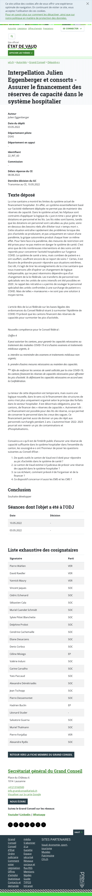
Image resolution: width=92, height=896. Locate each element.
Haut (78, 832)
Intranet (28, 886)
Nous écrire (18, 801)
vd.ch (11, 62)
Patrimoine (48, 855)
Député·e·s (54, 62)
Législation (22, 28)
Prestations (48, 28)
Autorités (12, 28)
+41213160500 (16, 787)
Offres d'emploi (35, 28)
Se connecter (72, 28)
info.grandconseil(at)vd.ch (22, 790)
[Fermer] (87, 3)
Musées (46, 852)
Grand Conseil (37, 62)
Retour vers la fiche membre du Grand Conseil (41, 754)
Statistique (14, 878)
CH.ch (45, 859)
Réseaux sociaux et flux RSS (29, 864)
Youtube (13, 814)
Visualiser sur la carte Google (24, 794)
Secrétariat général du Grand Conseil (45, 771)
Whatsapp (39, 814)
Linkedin (25, 814)
